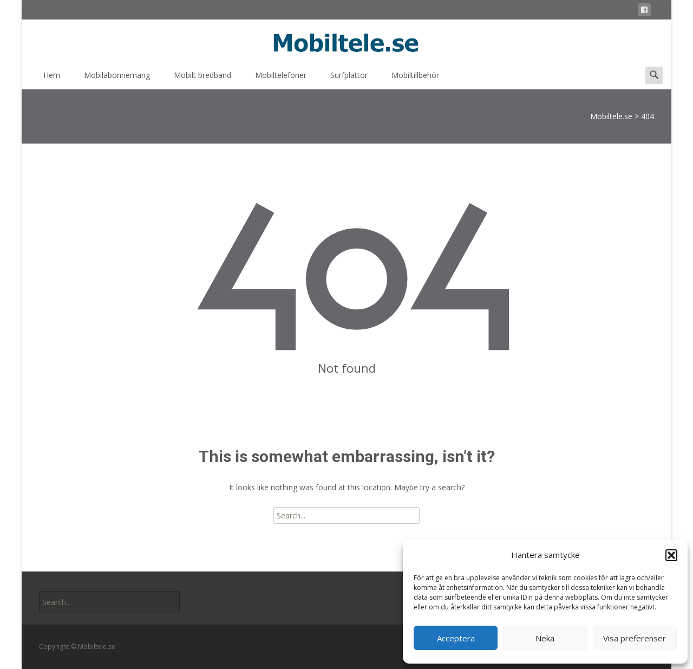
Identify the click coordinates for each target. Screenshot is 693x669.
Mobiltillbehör (415, 79)
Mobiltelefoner (280, 79)
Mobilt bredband (202, 79)
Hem (51, 79)
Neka (544, 638)
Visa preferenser (634, 638)
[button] (671, 555)
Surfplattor (349, 79)
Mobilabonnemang (117, 79)
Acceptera (456, 638)
